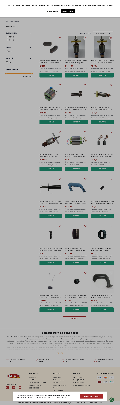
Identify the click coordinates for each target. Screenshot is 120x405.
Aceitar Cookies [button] (67, 11)
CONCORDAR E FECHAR (91, 396)
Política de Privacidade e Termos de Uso (57, 395)
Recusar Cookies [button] (53, 11)
